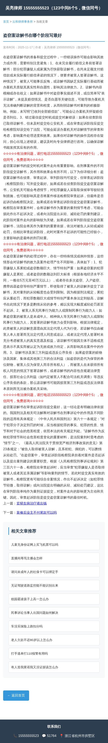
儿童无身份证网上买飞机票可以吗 (34, 544)
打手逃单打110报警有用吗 (29, 653)
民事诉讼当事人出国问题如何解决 (34, 612)
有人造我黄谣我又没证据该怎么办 (34, 667)
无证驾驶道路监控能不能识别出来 (34, 585)
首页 (6, 21)
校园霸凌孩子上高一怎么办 (30, 599)
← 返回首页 (16, 695)
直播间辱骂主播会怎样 (26, 558)
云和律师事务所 (22, 21)
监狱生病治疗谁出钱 (32, 503)
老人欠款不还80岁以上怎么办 (31, 640)
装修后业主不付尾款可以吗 (37, 512)
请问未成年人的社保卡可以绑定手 (34, 572)
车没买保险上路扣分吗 (26, 626)
